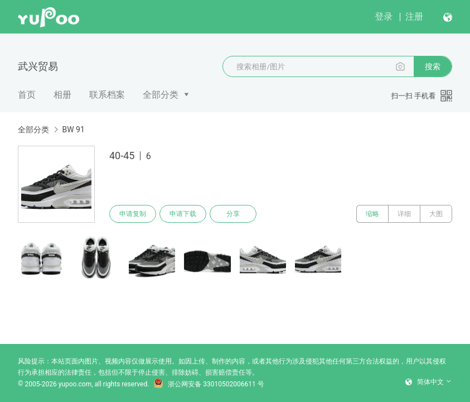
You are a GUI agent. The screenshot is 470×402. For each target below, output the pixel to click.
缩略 (372, 214)
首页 (27, 94)
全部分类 (160, 94)
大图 (436, 214)
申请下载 (182, 214)
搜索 (432, 66)
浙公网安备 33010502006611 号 (208, 384)
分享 (233, 214)
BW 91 (73, 129)
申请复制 (132, 214)
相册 (62, 94)
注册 (414, 16)
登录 (384, 16)
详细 (404, 214)
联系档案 (107, 94)
